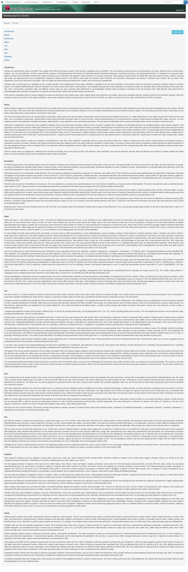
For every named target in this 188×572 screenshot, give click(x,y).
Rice (6, 49)
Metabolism (48, 2)
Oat (5, 46)
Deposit (75, 2)
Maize (6, 42)
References (177, 32)
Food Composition (13, 2)
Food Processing (32, 2)
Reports (7, 23)
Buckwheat (8, 39)
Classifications (62, 2)
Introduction (9, 31)
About (97, 2)
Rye (5, 53)
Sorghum (8, 57)
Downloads (86, 2)
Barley (6, 35)
